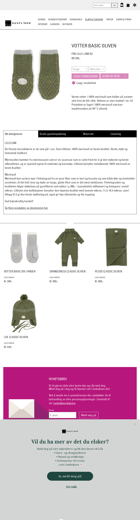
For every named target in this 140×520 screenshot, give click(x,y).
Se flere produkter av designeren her (26, 208)
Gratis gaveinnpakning (53, 134)
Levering (116, 134)
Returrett (88, 134)
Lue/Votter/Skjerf (61, 40)
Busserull (32, 40)
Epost (51, 410)
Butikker (67, 24)
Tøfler (45, 40)
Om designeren (13, 134)
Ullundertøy (104, 40)
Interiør (42, 24)
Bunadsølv (76, 19)
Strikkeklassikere (14, 40)
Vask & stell (129, 40)
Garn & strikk (123, 19)
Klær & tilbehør (94, 19)
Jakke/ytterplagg (84, 40)
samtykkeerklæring (64, 403)
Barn (117, 40)
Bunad (41, 19)
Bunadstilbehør (57, 19)
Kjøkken (54, 24)
